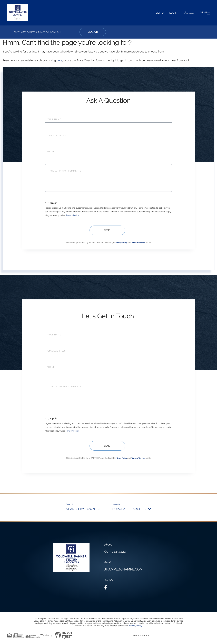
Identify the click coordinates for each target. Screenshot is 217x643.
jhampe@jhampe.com (123, 569)
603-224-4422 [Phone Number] (173, 13)
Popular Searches (129, 509)
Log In (155, 13)
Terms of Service (138, 243)
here (59, 60)
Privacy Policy (72, 215)
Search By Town (80, 509)
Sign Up (142, 13)
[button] (93, 32)
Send (106, 230)
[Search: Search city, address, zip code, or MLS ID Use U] (44, 32)
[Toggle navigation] (199, 12)
